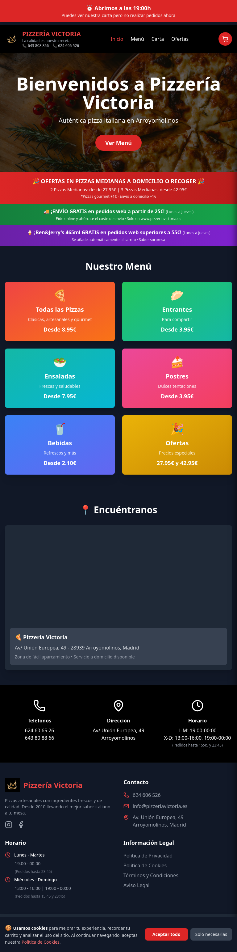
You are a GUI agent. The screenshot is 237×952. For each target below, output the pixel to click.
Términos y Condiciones (150, 875)
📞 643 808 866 (35, 45)
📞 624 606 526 (65, 45)
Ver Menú (118, 142)
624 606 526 (147, 795)
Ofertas (180, 39)
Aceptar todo (166, 934)
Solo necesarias (211, 934)
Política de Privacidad (148, 855)
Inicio (117, 39)
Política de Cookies (145, 865)
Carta (158, 39)
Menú (137, 39)
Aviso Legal (136, 885)
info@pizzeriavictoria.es (160, 806)
